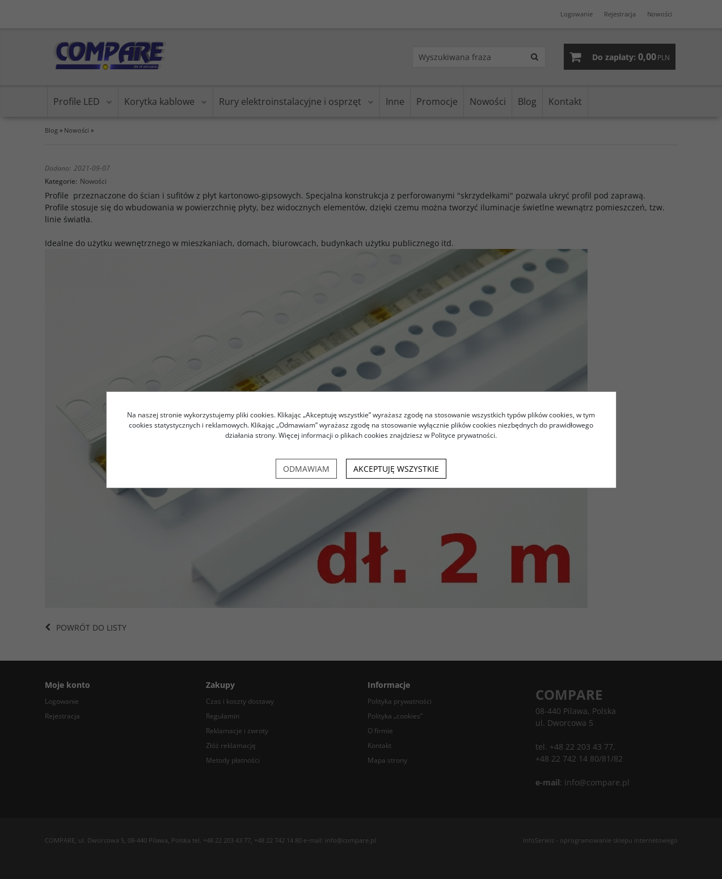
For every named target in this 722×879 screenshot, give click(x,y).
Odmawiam (306, 468)
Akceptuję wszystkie (396, 468)
